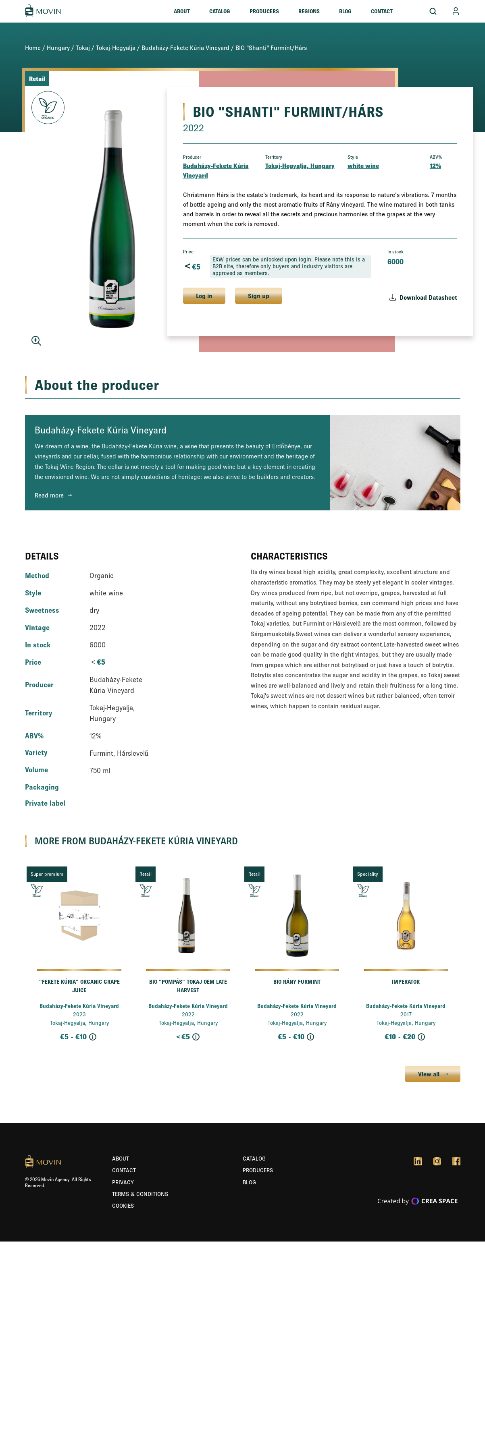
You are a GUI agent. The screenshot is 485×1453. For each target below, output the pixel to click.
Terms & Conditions (140, 1194)
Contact (382, 11)
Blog (345, 11)
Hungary (58, 47)
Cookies (123, 1205)
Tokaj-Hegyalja (115, 47)
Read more (49, 495)
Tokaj (83, 47)
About (182, 11)
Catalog (219, 11)
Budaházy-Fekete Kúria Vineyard (185, 47)
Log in (204, 295)
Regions (309, 11)
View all (428, 1074)
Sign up (258, 295)
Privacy (123, 1182)
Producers (264, 11)
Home (33, 47)
